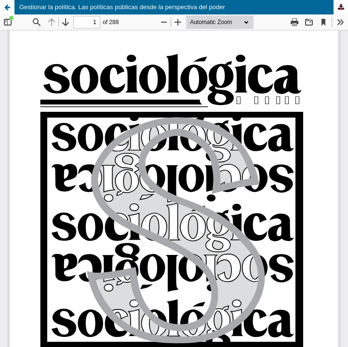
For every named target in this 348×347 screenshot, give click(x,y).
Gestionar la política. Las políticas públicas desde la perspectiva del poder (122, 7)
